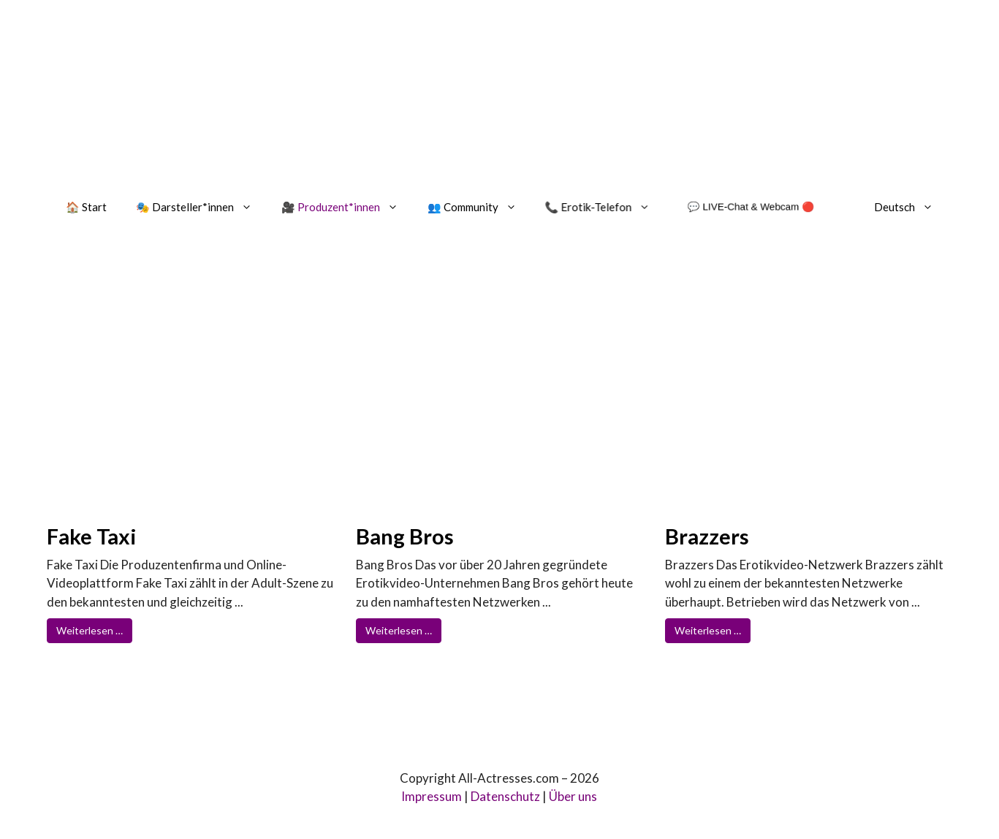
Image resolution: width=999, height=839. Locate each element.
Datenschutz (505, 796)
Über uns (573, 796)
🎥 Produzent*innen (347, 207)
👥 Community (479, 207)
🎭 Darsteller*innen (201, 207)
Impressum (431, 796)
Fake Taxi (92, 536)
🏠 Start (86, 206)
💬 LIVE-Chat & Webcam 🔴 (750, 206)
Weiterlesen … (89, 630)
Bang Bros (405, 536)
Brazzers (707, 536)
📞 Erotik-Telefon (606, 207)
